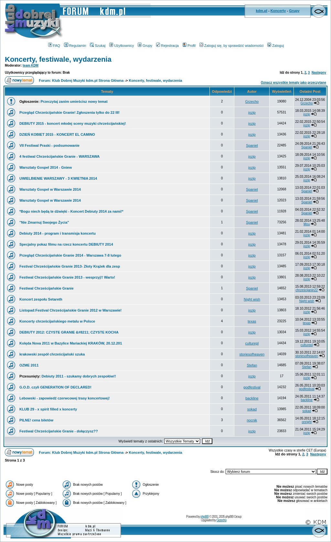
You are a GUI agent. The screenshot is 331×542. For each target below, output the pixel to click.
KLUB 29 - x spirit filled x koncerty (48, 409)
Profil (189, 46)
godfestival (252, 387)
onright (307, 422)
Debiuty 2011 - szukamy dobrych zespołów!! (78, 376)
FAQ (54, 46)
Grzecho (252, 101)
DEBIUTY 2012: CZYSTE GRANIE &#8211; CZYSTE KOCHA (69, 332)
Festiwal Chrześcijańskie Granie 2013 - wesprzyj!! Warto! (67, 277)
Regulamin (75, 46)
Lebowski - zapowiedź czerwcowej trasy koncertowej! (64, 398)
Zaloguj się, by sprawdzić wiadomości (231, 46)
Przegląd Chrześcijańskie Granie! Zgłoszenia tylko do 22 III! (69, 112)
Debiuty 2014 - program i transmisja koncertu (57, 233)
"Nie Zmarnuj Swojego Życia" (44, 222)
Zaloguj (275, 46)
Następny (319, 72)
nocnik (252, 420)
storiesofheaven (252, 354)
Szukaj (97, 46)
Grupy (294, 11)
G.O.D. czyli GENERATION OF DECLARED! (55, 387)
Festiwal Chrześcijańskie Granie (46, 288)
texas (252, 321)
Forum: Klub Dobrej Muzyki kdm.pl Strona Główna (81, 80)
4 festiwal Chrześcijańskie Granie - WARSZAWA (59, 156)
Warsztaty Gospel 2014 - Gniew (45, 167)
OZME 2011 (28, 365)
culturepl (252, 343)
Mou (307, 224)
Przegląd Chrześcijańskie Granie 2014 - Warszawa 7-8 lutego (70, 255)
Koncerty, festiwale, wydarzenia (58, 59)
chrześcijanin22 (306, 290)
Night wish (252, 299)
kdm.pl (261, 11)
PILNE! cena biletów (36, 420)
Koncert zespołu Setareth (40, 299)
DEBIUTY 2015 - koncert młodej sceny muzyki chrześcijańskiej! (72, 123)
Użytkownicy (121, 46)
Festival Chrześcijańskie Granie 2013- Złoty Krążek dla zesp (69, 266)
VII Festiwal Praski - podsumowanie (49, 145)
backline (251, 398)
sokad (252, 409)
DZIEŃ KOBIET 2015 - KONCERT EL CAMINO (57, 134)
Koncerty (278, 11)
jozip (252, 112)
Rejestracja (167, 46)
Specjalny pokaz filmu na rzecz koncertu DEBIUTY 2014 (66, 244)
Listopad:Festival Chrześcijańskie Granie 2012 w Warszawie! (70, 310)
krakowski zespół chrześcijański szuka (52, 354)
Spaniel (252, 145)
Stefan (252, 365)
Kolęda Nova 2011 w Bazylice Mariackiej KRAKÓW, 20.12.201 (70, 343)
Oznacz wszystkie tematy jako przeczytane (293, 82)
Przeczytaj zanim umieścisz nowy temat (73, 101)
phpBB (204, 516)
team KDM (30, 65)
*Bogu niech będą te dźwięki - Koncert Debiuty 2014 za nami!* (71, 211)
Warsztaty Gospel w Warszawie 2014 (50, 189)
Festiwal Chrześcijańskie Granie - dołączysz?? (58, 431)
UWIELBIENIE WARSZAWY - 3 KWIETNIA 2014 (58, 178)
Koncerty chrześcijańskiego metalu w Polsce (57, 321)
